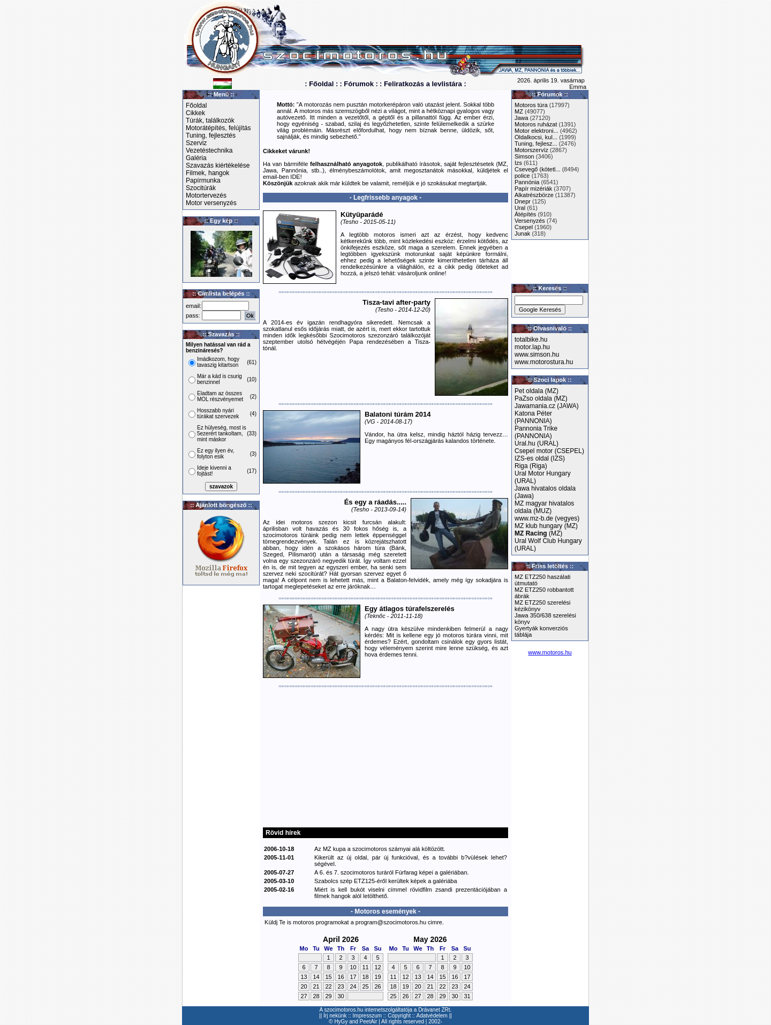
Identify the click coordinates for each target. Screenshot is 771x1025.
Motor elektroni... (536, 130)
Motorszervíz (531, 150)
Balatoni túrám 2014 (398, 414)
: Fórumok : (358, 84)
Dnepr (523, 201)
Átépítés (525, 214)
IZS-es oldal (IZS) (540, 458)
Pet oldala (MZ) (536, 391)
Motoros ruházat (536, 124)
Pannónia (527, 182)
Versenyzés (530, 220)
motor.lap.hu (532, 347)
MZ (519, 111)
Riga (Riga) (531, 466)
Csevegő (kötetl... (538, 169)
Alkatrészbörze (534, 195)
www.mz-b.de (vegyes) (547, 518)
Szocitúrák (201, 188)
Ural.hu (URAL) (536, 443)
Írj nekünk (334, 1016)
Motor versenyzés (211, 203)
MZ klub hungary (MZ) (546, 526)
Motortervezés (206, 195)
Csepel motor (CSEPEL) (549, 451)
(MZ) (538, 533)
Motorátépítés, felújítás (218, 128)
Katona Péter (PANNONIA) (533, 417)
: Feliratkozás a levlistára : (423, 84)
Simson (524, 156)
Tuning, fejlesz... (536, 143)
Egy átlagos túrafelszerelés (410, 609)
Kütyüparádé (362, 214)
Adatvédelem (432, 1016)
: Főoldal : (321, 84)
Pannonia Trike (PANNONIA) (536, 432)
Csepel (524, 227)
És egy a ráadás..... (375, 502)
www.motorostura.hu (544, 362)
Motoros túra (531, 105)
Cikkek (195, 113)
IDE (295, 177)
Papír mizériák (533, 188)
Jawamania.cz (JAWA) (547, 406)
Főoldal (196, 105)
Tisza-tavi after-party (396, 302)
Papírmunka (203, 180)
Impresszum (367, 1016)
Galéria (196, 158)
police (522, 175)
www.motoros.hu (549, 652)
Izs (518, 163)
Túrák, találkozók (210, 120)
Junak (522, 233)
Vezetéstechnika (209, 150)
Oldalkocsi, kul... (536, 137)
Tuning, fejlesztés (211, 135)
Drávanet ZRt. (434, 1010)
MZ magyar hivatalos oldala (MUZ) (544, 507)
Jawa (521, 118)
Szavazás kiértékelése (218, 165)
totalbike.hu (531, 339)
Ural (520, 208)
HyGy (340, 1021)
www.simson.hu (537, 354)
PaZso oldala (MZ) (541, 398)
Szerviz (196, 143)
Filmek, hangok (207, 173)
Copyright (399, 1016)
